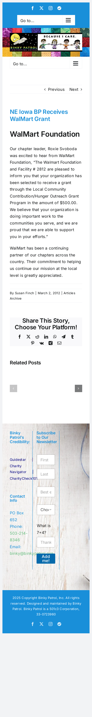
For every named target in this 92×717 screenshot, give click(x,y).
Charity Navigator (18, 469)
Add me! (46, 558)
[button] (13, 388)
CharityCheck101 (24, 478)
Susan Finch (24, 293)
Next (73, 89)
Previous (56, 89)
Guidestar (18, 459)
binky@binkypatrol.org (31, 553)
